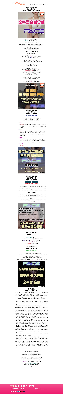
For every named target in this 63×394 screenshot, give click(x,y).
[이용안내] (35, 182)
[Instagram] (11, 391)
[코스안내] (28, 182)
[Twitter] (15, 391)
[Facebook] (13, 391)
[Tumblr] (24, 391)
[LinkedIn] (18, 391)
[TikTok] (20, 391)
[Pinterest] (22, 391)
